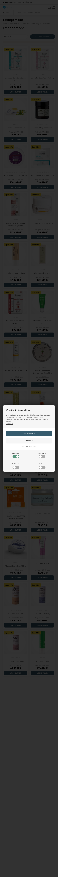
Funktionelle (16, 466)
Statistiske (42, 466)
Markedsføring (42, 455)
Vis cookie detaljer (29, 446)
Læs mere (9, 424)
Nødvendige (16, 455)
